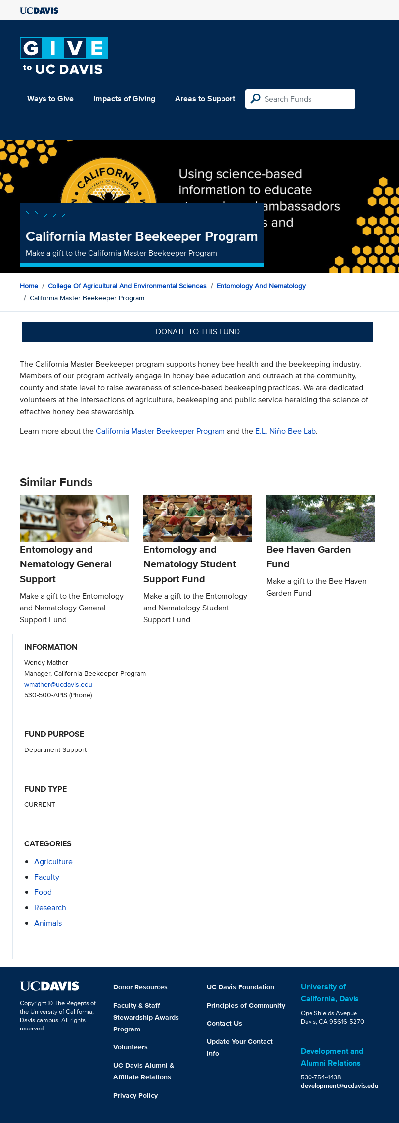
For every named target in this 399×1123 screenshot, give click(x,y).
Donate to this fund (198, 331)
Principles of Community (246, 1005)
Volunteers (130, 1047)
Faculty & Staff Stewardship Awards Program (146, 1017)
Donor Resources (140, 987)
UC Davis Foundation (240, 987)
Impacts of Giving (124, 98)
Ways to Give (50, 98)
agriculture (53, 861)
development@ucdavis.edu (340, 1085)
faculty (46, 877)
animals (48, 923)
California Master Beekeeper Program (160, 431)
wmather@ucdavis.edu (58, 684)
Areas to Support (205, 98)
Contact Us (224, 1023)
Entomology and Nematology (261, 286)
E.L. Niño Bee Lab (285, 431)
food (43, 892)
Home (29, 286)
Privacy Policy (135, 1095)
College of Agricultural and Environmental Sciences (127, 286)
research (50, 907)
